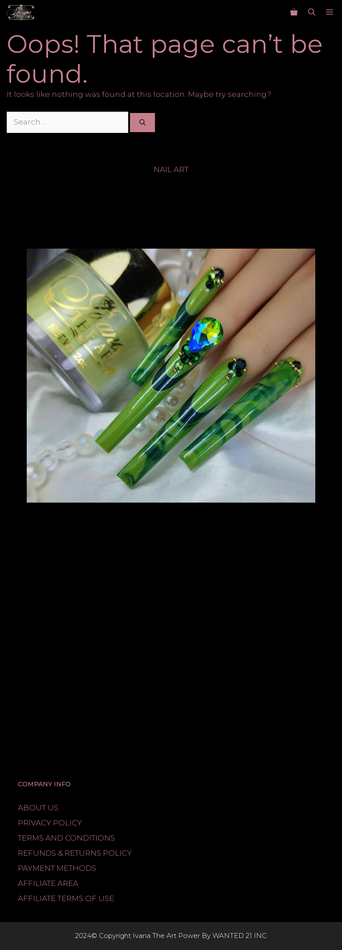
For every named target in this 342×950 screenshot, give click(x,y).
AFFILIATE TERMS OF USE (66, 898)
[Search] (142, 122)
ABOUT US (38, 807)
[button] (312, 12)
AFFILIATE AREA (48, 883)
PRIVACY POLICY (50, 822)
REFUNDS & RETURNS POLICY (75, 853)
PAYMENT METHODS (57, 868)
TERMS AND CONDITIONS (66, 837)
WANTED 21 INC (239, 935)
